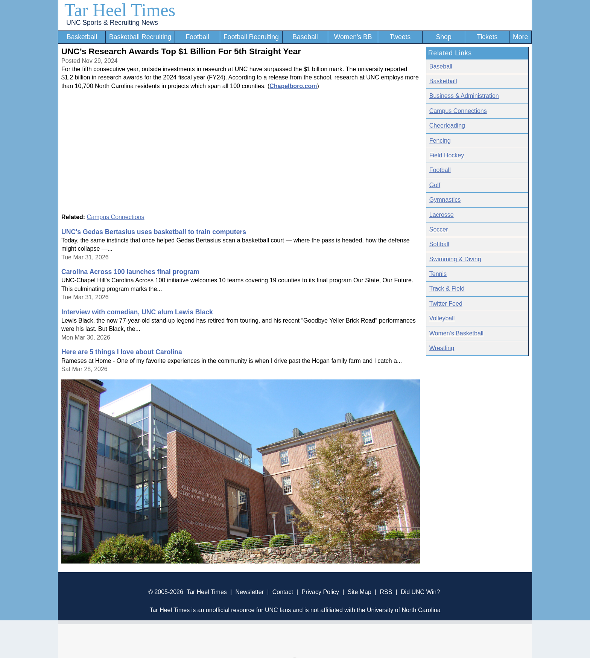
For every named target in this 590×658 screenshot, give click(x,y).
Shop (444, 37)
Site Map (359, 592)
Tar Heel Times (119, 10)
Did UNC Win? (420, 592)
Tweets (400, 37)
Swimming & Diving (455, 259)
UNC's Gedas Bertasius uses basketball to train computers (153, 232)
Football (197, 37)
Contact (282, 592)
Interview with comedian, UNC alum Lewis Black (137, 312)
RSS (386, 592)
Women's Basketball (456, 333)
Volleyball (442, 318)
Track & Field (447, 288)
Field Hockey (446, 155)
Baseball (305, 37)
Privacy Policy (320, 592)
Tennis (438, 274)
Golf (434, 185)
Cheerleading (447, 125)
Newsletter (249, 592)
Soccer (438, 229)
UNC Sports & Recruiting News (112, 22)
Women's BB (353, 37)
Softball (439, 244)
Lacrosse (441, 215)
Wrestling (441, 348)
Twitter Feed (445, 303)
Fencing (440, 140)
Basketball (82, 37)
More (520, 37)
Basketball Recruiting (140, 37)
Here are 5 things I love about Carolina (121, 352)
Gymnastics (445, 199)
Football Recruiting (251, 37)
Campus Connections (115, 217)
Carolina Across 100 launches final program (130, 272)
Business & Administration (464, 96)
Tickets (487, 37)
